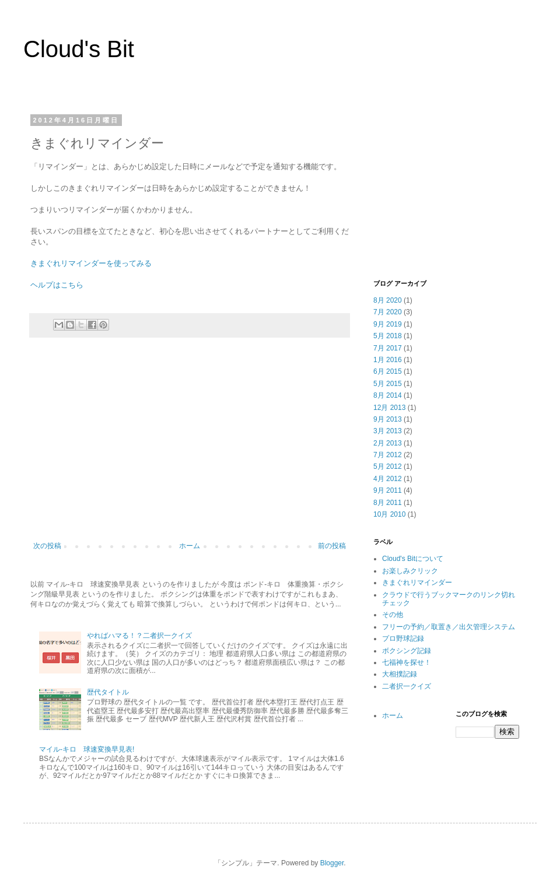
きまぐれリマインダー (417, 582)
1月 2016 (387, 360)
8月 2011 (387, 503)
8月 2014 (387, 395)
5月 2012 (387, 466)
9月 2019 (387, 324)
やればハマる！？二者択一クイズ (139, 636)
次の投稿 (47, 546)
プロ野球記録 (403, 638)
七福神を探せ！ (406, 662)
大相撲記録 (399, 674)
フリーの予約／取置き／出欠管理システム (448, 627)
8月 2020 (387, 300)
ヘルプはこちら (56, 284)
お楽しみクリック (410, 571)
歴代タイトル (108, 692)
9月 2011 (387, 490)
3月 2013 (387, 431)
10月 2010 (389, 514)
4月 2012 (387, 479)
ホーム (189, 546)
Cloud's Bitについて (412, 559)
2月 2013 (387, 443)
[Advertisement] (189, 445)
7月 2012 (387, 455)
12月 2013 (389, 408)
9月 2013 (387, 419)
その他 (392, 615)
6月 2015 (387, 371)
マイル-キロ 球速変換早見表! (86, 749)
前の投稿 (332, 546)
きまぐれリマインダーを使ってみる (91, 263)
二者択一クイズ (406, 686)
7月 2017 (387, 348)
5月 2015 (387, 384)
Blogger (332, 863)
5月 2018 (387, 336)
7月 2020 (387, 312)
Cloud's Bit (78, 49)
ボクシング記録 (406, 651)
